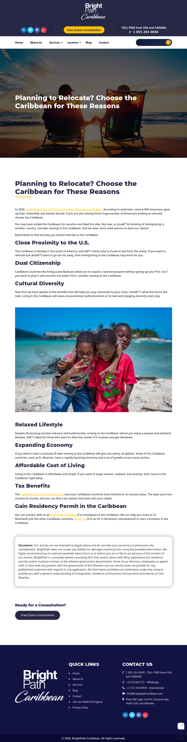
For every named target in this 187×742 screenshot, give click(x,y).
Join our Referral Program (88, 701)
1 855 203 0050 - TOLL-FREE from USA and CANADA (149, 674)
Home (19, 42)
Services (54, 42)
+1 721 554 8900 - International (145, 687)
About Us (36, 42)
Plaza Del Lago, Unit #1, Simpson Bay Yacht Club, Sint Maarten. (147, 701)
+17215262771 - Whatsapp (142, 682)
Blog (89, 42)
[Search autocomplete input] (159, 40)
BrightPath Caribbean (86, 738)
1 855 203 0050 (145, 31)
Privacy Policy (80, 707)
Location (72, 42)
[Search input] (147, 42)
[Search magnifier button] (168, 42)
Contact (104, 42)
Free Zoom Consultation (84, 30)
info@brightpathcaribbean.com (144, 693)
